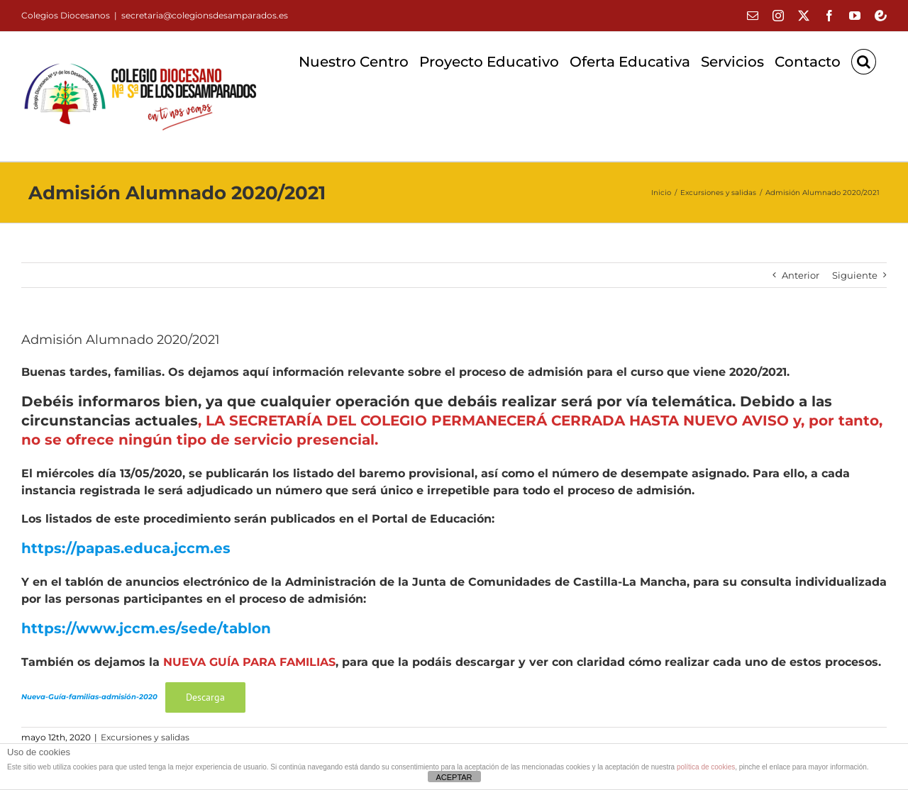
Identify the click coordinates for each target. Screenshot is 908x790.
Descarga (205, 697)
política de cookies (706, 767)
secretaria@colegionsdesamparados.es (204, 15)
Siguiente (854, 275)
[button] (863, 61)
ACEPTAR (454, 777)
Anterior (800, 275)
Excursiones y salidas (145, 737)
